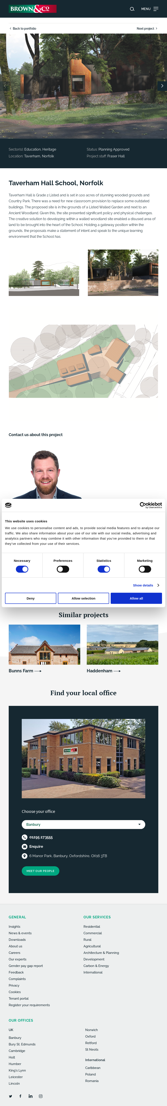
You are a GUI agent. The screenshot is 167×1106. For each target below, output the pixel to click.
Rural (87, 940)
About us (15, 946)
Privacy (14, 985)
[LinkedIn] (30, 1096)
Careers (14, 953)
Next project (147, 28)
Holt (12, 1057)
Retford (91, 1043)
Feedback (16, 972)
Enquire (36, 846)
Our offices (21, 1020)
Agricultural (92, 946)
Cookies (15, 992)
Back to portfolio (22, 28)
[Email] (24, 846)
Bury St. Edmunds (22, 1044)
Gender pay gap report (26, 966)
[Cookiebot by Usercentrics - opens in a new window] (143, 505)
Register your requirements (29, 1005)
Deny (31, 598)
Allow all (136, 598)
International (93, 972)
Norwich (91, 1030)
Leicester (16, 1077)
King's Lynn (17, 1070)
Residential (92, 927)
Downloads (17, 940)
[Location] (24, 856)
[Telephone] (24, 837)
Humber (15, 1064)
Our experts (17, 959)
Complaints (17, 979)
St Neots (91, 1050)
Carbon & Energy (96, 966)
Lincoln (14, 1084)
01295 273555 (41, 837)
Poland (90, 1074)
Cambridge (17, 1051)
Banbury (15, 1038)
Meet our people (41, 871)
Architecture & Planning (101, 953)
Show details (143, 585)
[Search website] (132, 9)
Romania (92, 1081)
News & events (20, 933)
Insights (14, 927)
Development (94, 959)
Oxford (90, 1036)
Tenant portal (18, 999)
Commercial (93, 933)
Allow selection (83, 598)
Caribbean (92, 1068)
